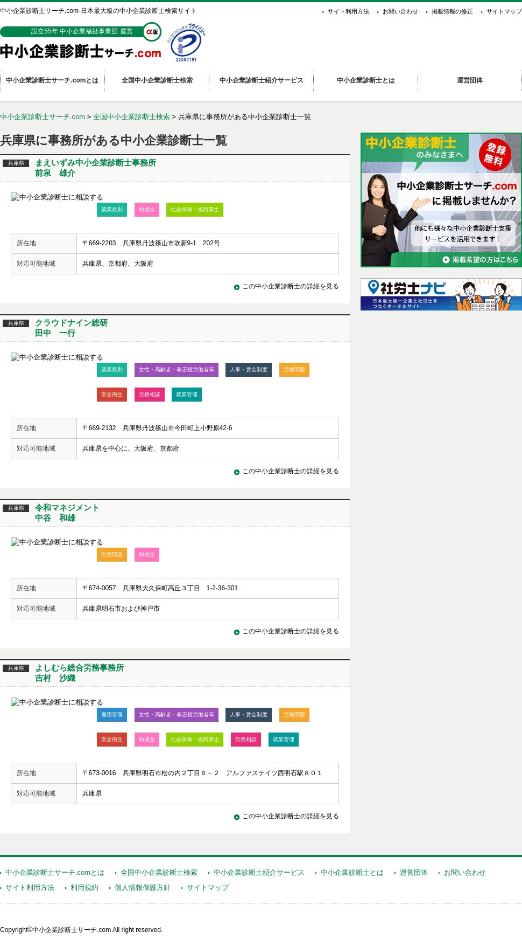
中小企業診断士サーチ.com (42, 117)
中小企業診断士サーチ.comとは (54, 872)
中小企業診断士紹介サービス (259, 872)
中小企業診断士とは (352, 872)
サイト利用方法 (348, 11)
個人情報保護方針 (143, 887)
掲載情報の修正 (452, 11)
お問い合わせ (400, 11)
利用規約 (84, 887)
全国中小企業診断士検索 (131, 117)
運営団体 (414, 872)
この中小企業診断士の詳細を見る (290, 286)
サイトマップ (504, 11)
